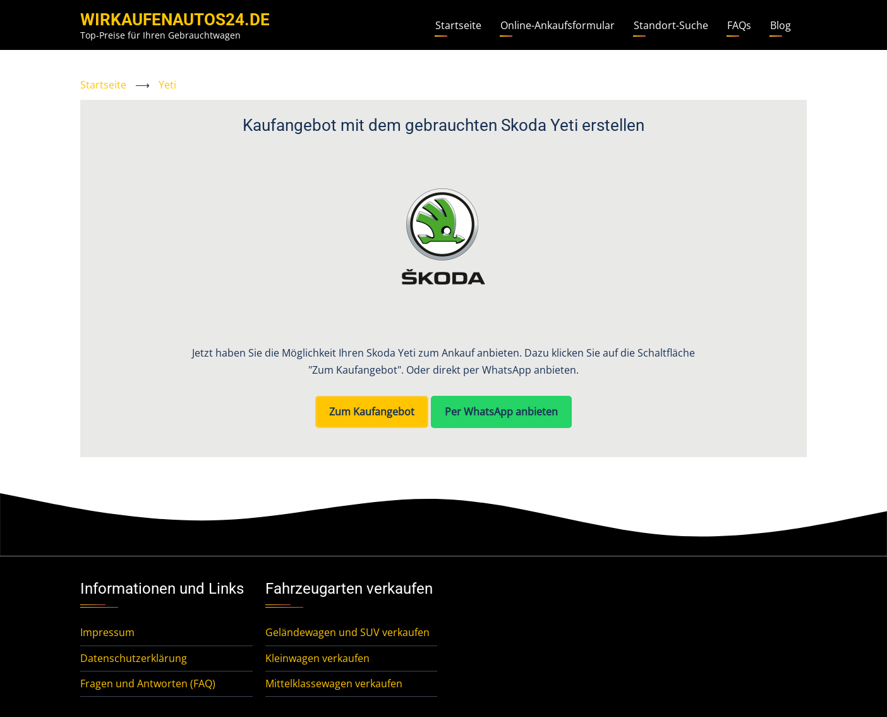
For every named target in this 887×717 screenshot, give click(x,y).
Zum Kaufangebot (371, 412)
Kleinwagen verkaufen (317, 658)
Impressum (107, 632)
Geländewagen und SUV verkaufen (347, 632)
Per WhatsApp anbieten (501, 412)
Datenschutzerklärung (133, 658)
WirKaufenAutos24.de (175, 19)
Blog (780, 25)
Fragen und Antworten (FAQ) (147, 683)
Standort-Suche (671, 25)
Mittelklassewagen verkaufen (333, 683)
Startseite (458, 25)
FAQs (739, 25)
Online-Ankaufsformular (557, 25)
